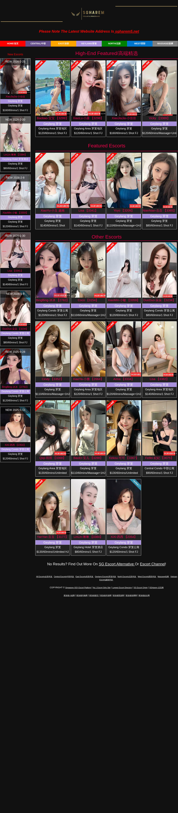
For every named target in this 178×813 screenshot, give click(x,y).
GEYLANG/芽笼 (89, 43)
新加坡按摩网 (131, 595)
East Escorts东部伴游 (84, 577)
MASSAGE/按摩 (165, 43)
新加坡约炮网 (81, 595)
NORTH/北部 (114, 43)
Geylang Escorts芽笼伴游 (105, 577)
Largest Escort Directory (122, 588)
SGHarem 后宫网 (156, 588)
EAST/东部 (63, 43)
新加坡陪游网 (118, 595)
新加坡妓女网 (144, 595)
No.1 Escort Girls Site (101, 588)
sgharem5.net (126, 31)
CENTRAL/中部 (38, 43)
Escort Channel (152, 564)
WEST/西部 (139, 43)
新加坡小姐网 (69, 595)
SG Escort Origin (141, 588)
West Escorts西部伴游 (147, 577)
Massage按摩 (163, 577)
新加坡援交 (94, 595)
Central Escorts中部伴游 (64, 577)
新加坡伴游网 (105, 595)
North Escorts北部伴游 (127, 577)
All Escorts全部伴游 (44, 577)
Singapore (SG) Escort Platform (78, 588)
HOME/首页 (12, 43)
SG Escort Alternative (117, 564)
